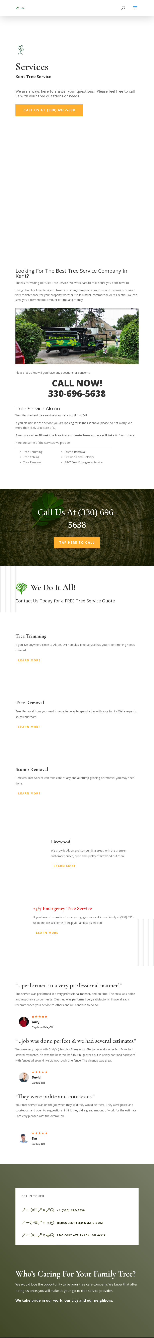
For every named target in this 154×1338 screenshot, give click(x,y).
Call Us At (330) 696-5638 (49, 110)
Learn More (29, 660)
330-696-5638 (77, 393)
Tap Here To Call (77, 542)
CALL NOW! (77, 383)
